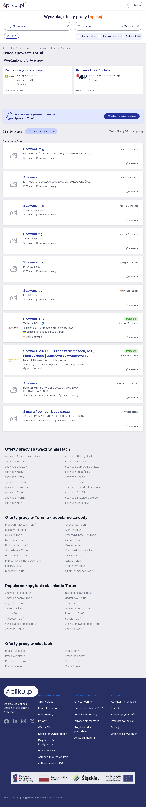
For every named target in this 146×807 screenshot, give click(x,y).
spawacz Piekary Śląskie (80, 456)
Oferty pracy (45, 701)
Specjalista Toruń (75, 524)
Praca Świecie (13, 666)
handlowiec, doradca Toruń (21, 623)
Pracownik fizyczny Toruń (20, 524)
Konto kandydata (48, 708)
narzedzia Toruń (14, 608)
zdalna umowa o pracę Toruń (82, 623)
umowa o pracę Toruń (18, 592)
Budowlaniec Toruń (16, 545)
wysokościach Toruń (77, 608)
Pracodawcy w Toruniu (13, 141)
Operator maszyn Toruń (79, 571)
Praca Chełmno (74, 666)
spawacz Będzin (75, 477)
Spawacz (65, 48)
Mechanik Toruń (14, 571)
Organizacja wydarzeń (124, 733)
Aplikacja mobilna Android (53, 757)
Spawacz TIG (33, 319)
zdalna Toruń (13, 613)
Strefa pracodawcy (85, 714)
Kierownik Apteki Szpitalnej (93, 70)
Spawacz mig (33, 149)
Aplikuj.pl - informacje (123, 701)
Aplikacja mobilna (84, 737)
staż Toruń (71, 603)
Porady (42, 721)
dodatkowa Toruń (75, 598)
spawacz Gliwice (75, 482)
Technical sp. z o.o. (33, 210)
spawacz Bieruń (14, 492)
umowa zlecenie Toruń (18, 598)
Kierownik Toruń (75, 545)
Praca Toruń (72, 650)
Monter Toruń (73, 529)
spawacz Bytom (15, 477)
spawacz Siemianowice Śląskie (23, 456)
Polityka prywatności (123, 714)
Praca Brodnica (74, 661)
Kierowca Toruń (74, 555)
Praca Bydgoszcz (15, 650)
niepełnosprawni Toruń (78, 592)
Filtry (11, 35)
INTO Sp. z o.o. (31, 266)
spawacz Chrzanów (77, 502)
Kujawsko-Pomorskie (36, 48)
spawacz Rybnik (15, 497)
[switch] (122, 116)
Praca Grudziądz (75, 656)
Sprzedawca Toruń (16, 550)
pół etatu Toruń (14, 628)
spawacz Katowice (76, 461)
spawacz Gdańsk (75, 492)
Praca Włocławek (15, 656)
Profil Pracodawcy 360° (88, 708)
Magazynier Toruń (16, 529)
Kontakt (115, 708)
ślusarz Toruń (73, 618)
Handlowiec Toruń (16, 555)
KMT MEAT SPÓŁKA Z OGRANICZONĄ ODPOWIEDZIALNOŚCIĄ (56, 153)
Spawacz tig (32, 177)
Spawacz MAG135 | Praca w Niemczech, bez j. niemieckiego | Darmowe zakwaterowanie (59, 353)
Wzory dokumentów (86, 721)
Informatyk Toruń (75, 565)
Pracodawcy (45, 714)
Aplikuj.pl (7, 48)
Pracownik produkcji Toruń (80, 534)
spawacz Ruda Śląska (78, 471)
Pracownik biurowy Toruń (80, 550)
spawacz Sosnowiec (17, 487)
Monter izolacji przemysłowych (24, 70)
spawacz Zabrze (15, 471)
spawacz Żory (13, 502)
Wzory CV (44, 727)
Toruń (54, 48)
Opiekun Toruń (13, 534)
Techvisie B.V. (30, 323)
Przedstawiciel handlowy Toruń (23, 560)
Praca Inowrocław (16, 661)
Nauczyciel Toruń (15, 540)
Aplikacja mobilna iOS (50, 763)
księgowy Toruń (14, 618)
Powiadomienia (47, 750)
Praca (18, 48)
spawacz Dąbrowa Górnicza (82, 466)
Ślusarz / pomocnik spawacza (46, 412)
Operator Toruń (74, 540)
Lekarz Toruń (73, 560)
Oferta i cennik (83, 701)
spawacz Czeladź (15, 482)
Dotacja (115, 727)
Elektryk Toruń (13, 565)
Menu (135, 5)
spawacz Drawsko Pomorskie (82, 487)
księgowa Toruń (74, 613)
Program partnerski (122, 721)
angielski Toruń (14, 603)
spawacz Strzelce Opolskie (81, 497)
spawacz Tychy (14, 461)
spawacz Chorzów (16, 466)
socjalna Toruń (74, 628)
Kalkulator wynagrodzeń (52, 733)
